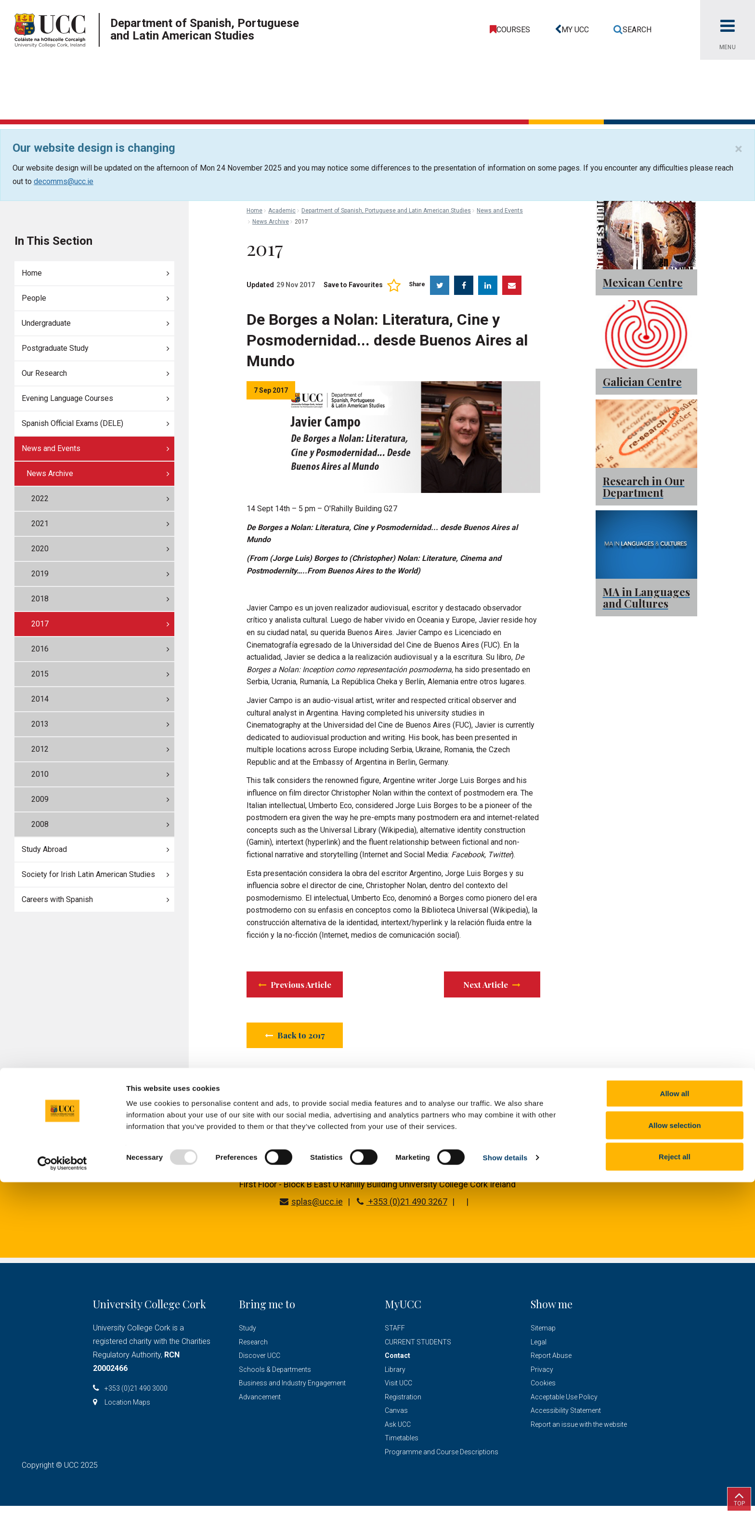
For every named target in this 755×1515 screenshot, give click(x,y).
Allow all (675, 1426)
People (34, 298)
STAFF (395, 1337)
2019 (40, 573)
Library (395, 1378)
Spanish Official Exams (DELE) (72, 423)
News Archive (49, 473)
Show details (505, 1490)
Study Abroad (44, 849)
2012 (40, 749)
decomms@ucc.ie (63, 181)
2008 (40, 824)
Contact (397, 1365)
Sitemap (543, 1337)
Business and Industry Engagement (292, 1392)
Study (247, 1337)
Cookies (543, 1392)
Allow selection (674, 1458)
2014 (40, 699)
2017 (40, 623)
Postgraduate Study (55, 348)
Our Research (44, 373)
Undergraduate (46, 323)
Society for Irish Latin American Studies (88, 874)
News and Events (51, 448)
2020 (40, 548)
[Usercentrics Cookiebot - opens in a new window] (62, 1496)
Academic (282, 210)
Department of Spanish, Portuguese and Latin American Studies (386, 210)
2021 (40, 523)
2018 (40, 598)
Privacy (542, 1378)
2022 (40, 498)
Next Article (491, 986)
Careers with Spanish (57, 899)
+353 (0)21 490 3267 (402, 1211)
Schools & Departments (275, 1378)
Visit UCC (398, 1392)
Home (32, 273)
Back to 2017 (296, 1041)
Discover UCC (259, 1365)
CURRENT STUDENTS (418, 1351)
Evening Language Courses (67, 398)
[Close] (738, 149)
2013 (40, 724)
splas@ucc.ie (311, 1211)
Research (253, 1351)
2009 (40, 799)
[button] (569, 30)
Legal (539, 1351)
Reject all (674, 1489)
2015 (40, 673)
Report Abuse (551, 1365)
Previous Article (305, 986)
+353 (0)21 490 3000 (136, 1397)
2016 (40, 648)
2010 (40, 774)
